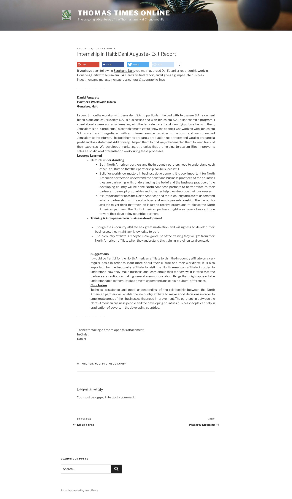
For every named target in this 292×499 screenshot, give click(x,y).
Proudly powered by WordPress (79, 490)
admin (111, 48)
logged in (101, 397)
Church (87, 363)
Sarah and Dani (124, 70)
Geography (117, 363)
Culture (101, 363)
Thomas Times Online (124, 13)
